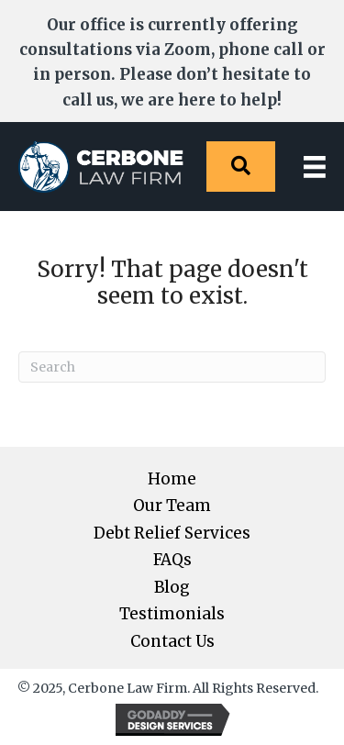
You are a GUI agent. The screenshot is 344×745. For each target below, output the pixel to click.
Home (172, 479)
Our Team (172, 506)
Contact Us (172, 641)
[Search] (172, 367)
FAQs (172, 560)
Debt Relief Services (172, 533)
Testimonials (172, 614)
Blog (172, 587)
